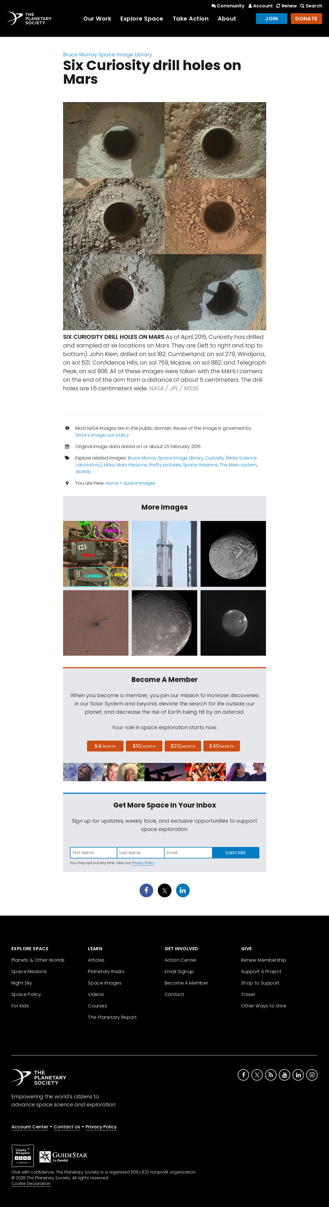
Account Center (29, 1127)
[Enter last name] (141, 852)
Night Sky (21, 983)
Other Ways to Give (263, 1006)
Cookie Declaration (31, 1183)
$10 (144, 745)
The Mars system (238, 465)
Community (228, 6)
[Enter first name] (93, 852)
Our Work (97, 19)
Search (310, 6)
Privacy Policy (143, 862)
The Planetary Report (112, 1017)
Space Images (139, 483)
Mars (109, 465)
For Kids (20, 1006)
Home (112, 483)
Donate (306, 18)
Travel (248, 994)
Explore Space (142, 19)
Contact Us (67, 1127)
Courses (97, 1006)
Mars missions (131, 465)
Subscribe (235, 853)
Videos (96, 994)
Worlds (83, 471)
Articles (96, 960)
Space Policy (26, 994)
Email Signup (179, 971)
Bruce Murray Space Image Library (107, 54)
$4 (105, 745)
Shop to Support (260, 983)
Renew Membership (263, 960)
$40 (221, 745)
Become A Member (186, 983)
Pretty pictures (165, 465)
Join (271, 18)
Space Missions (29, 971)
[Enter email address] (188, 852)
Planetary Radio (106, 971)
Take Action (191, 19)
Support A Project (261, 971)
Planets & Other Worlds (38, 960)
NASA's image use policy (102, 435)
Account (260, 6)
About (227, 19)
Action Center (181, 960)
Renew (286, 6)
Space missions (200, 465)
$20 (183, 745)
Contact (174, 994)
